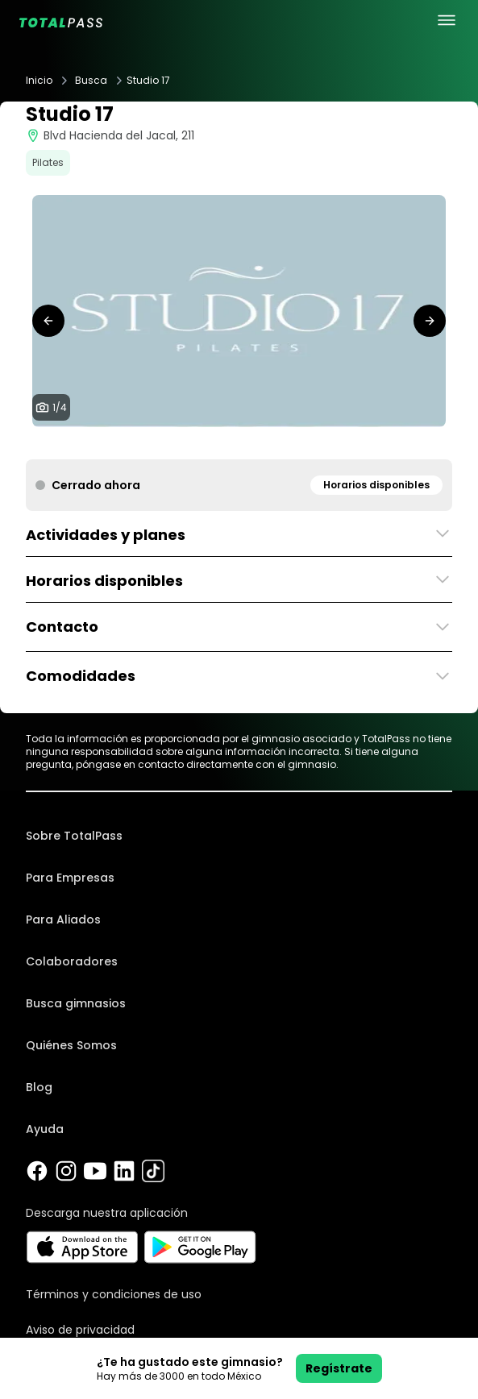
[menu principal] (446, 20)
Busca (91, 80)
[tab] (220, 443)
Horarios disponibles (376, 485)
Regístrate (339, 1368)
